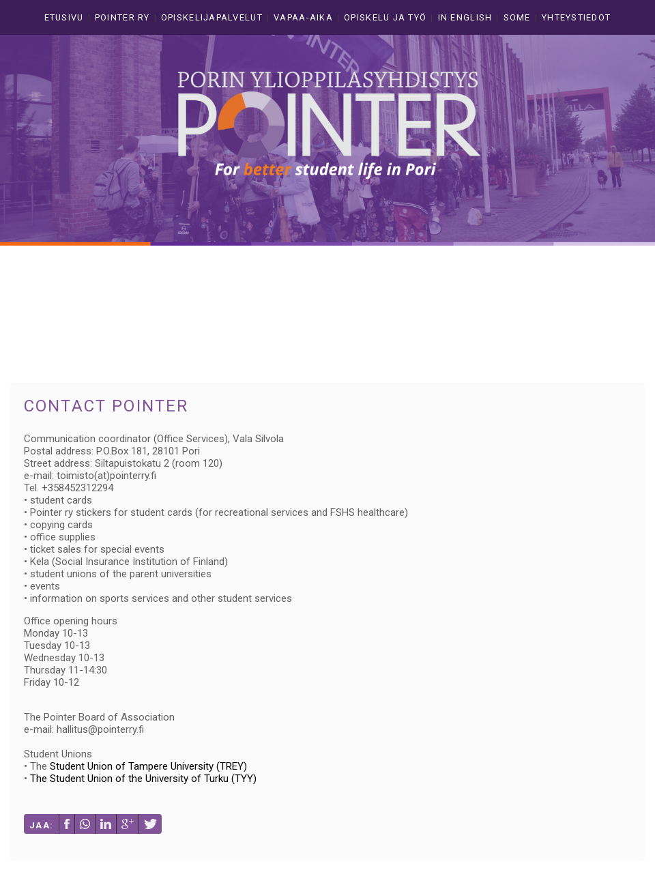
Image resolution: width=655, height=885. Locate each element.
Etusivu (64, 17)
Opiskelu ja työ (385, 17)
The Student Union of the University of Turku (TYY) (143, 778)
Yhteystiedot (576, 17)
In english (465, 17)
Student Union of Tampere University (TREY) (148, 766)
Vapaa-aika (303, 17)
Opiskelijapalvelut (212, 17)
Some (517, 17)
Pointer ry (122, 17)
